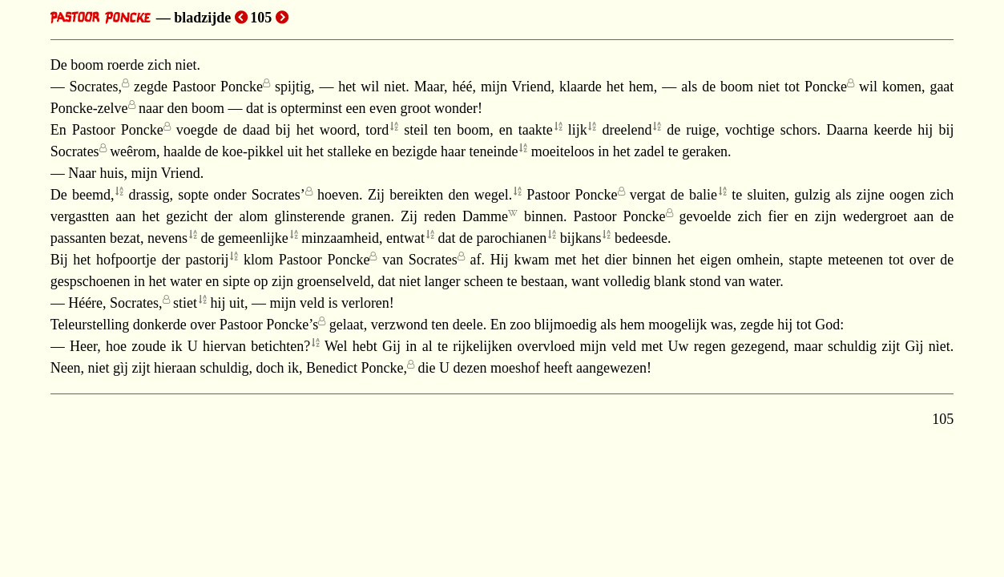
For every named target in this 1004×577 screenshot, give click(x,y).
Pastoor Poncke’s (269, 325)
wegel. (493, 195)
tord (377, 130)
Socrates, (96, 87)
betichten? (280, 346)
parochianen (511, 238)
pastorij (206, 260)
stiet (185, 303)
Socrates (74, 151)
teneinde (493, 151)
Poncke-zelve (89, 108)
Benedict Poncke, (356, 368)
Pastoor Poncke (217, 87)
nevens (167, 238)
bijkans (581, 238)
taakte (535, 130)
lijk (577, 130)
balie (703, 195)
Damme (485, 216)
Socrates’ (278, 195)
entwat (405, 238)
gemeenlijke (253, 238)
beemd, (93, 195)
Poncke (825, 87)
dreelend (626, 130)
